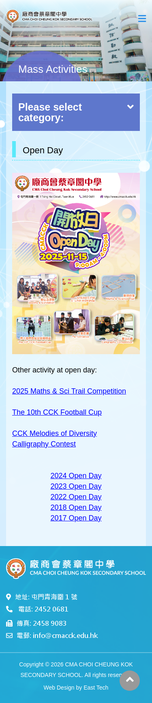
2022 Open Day (75, 497)
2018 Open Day (75, 507)
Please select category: (76, 112)
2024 (59, 476)
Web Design (59, 687)
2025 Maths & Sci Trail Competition (69, 391)
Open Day (85, 476)
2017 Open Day (75, 518)
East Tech (95, 687)
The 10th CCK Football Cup (57, 412)
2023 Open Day (75, 486)
